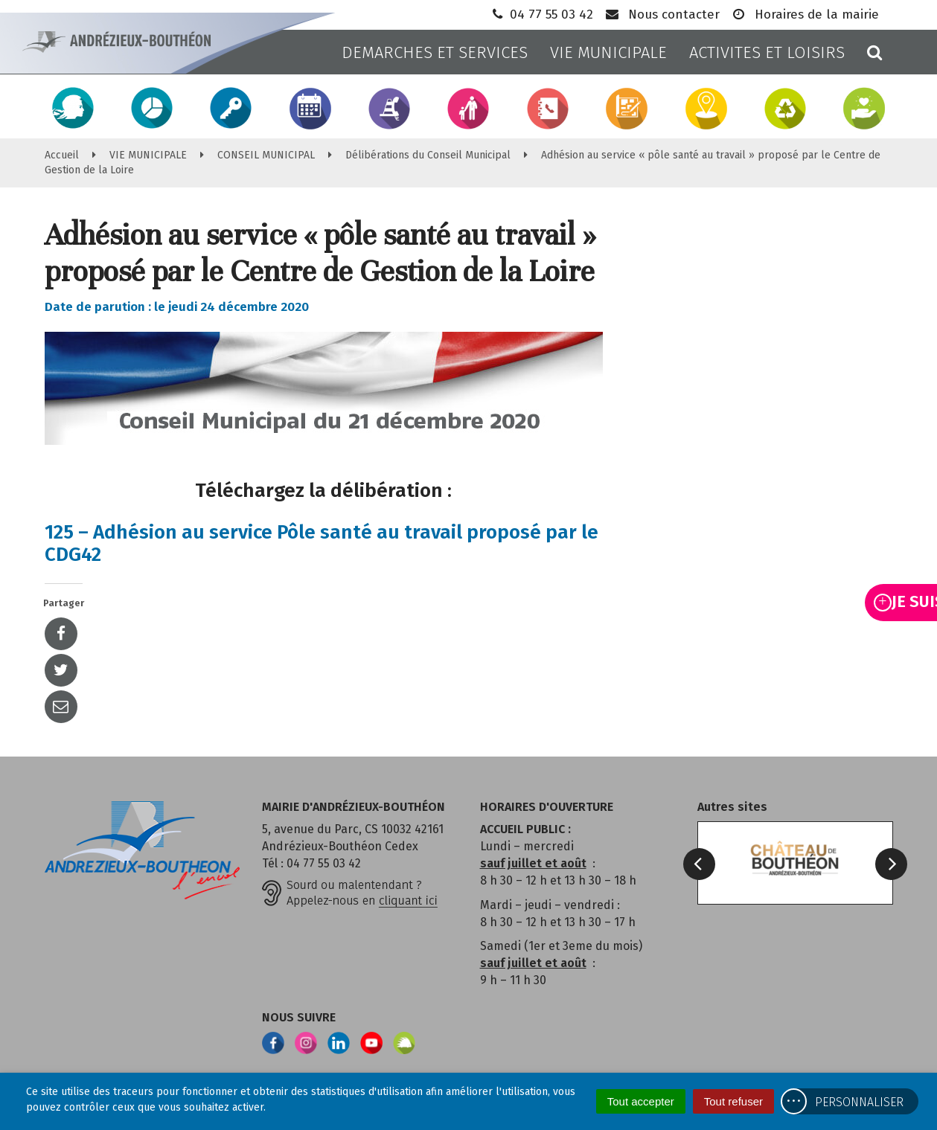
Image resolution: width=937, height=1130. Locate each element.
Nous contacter (662, 14)
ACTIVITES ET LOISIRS (767, 52)
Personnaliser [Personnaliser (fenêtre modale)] (859, 1102)
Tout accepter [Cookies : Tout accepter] (640, 1101)
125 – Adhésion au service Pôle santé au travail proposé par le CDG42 (321, 543)
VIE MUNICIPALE (608, 52)
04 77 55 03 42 (541, 14)
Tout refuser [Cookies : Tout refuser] (733, 1101)
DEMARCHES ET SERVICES (435, 52)
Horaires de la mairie (805, 14)
